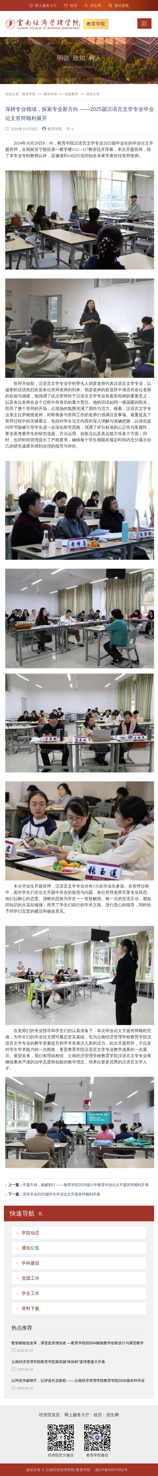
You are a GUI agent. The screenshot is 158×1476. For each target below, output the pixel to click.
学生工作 (30, 1293)
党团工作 (30, 1278)
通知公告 (30, 1248)
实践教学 (71, 94)
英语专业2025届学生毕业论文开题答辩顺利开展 (61, 1194)
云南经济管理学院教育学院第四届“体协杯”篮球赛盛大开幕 (58, 1362)
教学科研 (50, 94)
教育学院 (29, 94)
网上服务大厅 (43, 5)
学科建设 (30, 1263)
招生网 (92, 5)
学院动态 (30, 1232)
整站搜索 (118, 5)
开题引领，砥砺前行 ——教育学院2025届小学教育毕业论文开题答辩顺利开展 (86, 1185)
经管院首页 (49, 1415)
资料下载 (30, 1308)
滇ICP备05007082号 (111, 1470)
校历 (70, 5)
